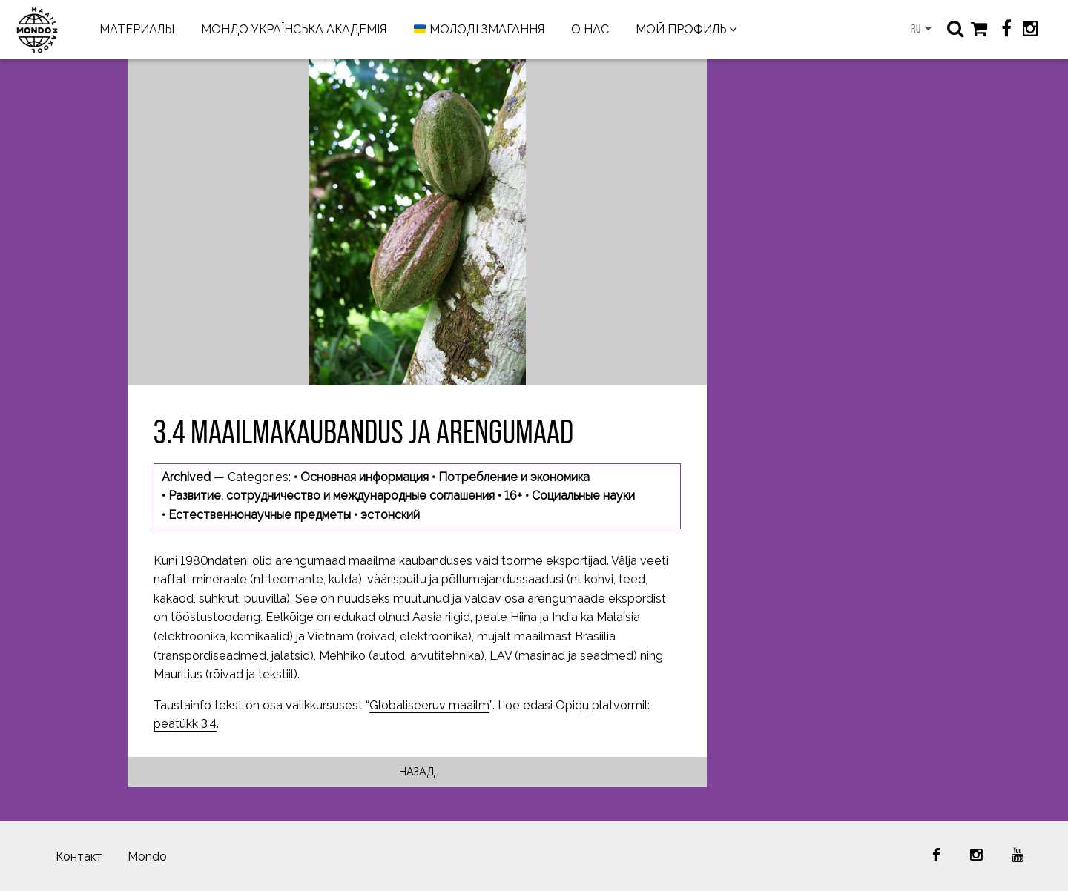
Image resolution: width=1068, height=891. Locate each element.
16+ (513, 495)
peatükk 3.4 (185, 724)
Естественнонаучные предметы (259, 515)
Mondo (147, 856)
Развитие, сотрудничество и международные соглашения (331, 495)
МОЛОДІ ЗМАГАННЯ (479, 30)
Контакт (79, 856)
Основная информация (364, 477)
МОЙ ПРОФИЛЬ (681, 29)
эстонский (390, 515)
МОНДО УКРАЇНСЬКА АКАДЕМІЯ (293, 29)
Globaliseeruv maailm (429, 705)
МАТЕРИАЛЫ (136, 29)
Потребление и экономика (514, 477)
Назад (417, 771)
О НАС (590, 29)
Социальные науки (583, 495)
